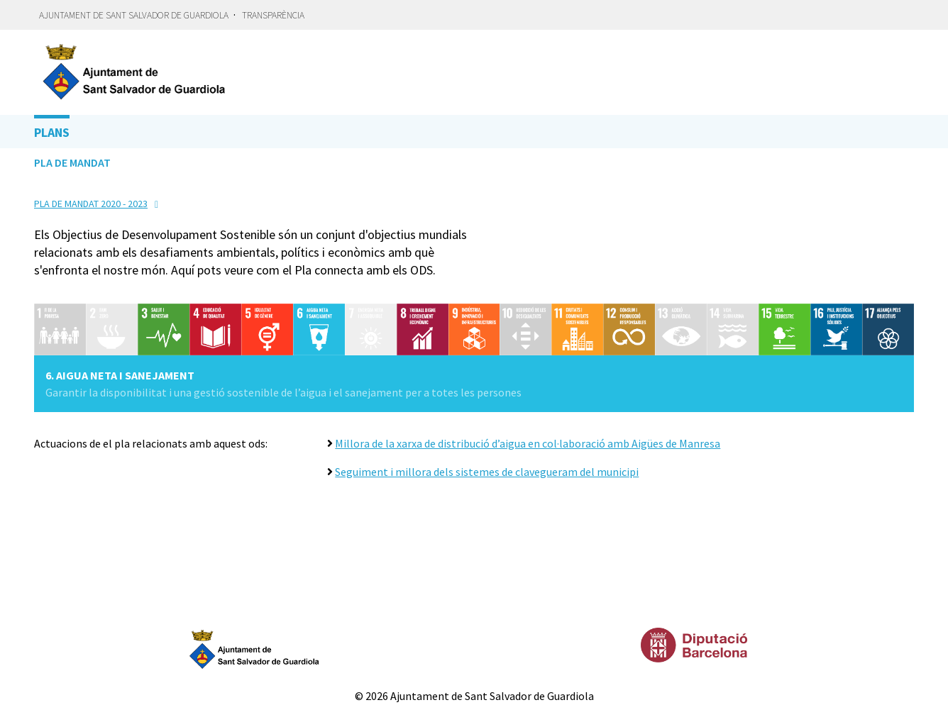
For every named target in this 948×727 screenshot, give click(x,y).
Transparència (273, 15)
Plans (52, 132)
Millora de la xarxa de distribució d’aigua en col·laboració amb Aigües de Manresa (527, 443)
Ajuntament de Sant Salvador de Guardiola (133, 15)
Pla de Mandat (72, 162)
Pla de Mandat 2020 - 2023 (91, 203)
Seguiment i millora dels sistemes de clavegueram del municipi (487, 472)
